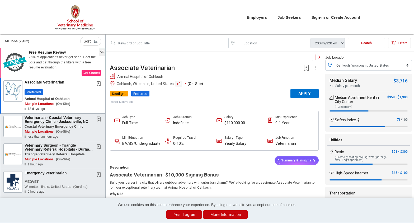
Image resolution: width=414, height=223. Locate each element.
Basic (339, 152)
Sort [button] (91, 41)
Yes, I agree (184, 214)
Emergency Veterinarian (46, 173)
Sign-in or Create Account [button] (336, 17)
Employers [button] (257, 17)
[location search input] (271, 43)
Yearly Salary (235, 143)
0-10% (178, 143)
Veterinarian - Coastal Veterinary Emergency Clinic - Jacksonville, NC (56, 119)
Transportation (342, 193)
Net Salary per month (345, 86)
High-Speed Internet (351, 173)
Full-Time (130, 123)
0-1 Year (282, 123)
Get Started (91, 73)
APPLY (304, 93)
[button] (52, 63)
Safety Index (345, 120)
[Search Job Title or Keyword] (170, 43)
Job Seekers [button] (289, 17)
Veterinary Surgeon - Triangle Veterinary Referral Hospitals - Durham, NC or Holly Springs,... (59, 149)
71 (399, 120)
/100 (404, 120)
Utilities (336, 140)
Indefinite (181, 123)
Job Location (335, 57)
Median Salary (343, 80)
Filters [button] (399, 43)
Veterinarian (285, 143)
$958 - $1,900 (397, 97)
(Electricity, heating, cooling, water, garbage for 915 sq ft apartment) (361, 158)
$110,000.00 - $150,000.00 (235, 123)
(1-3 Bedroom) (343, 106)
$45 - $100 (400, 173)
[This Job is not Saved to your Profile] (99, 84)
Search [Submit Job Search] (366, 43)
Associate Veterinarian (44, 82)
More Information (225, 214)
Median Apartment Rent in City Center (357, 99)
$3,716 (400, 80)
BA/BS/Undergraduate (141, 143)
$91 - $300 (400, 152)
